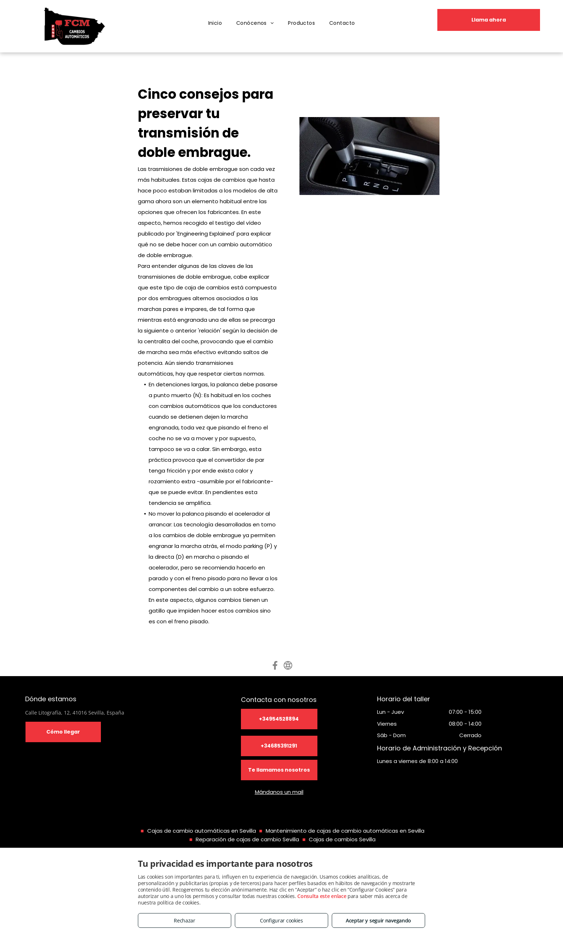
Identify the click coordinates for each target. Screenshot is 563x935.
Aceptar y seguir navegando (378, 920)
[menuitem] (215, 23)
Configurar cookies (281, 920)
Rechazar (184, 920)
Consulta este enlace (321, 896)
